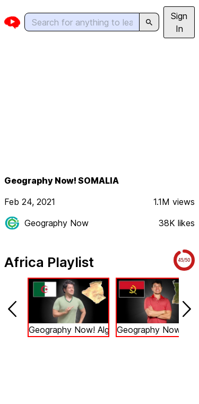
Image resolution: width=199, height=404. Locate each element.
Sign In (179, 22)
